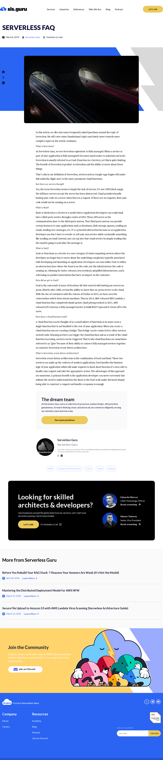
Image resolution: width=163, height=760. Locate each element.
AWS (50, 468)
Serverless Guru (32, 37)
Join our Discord (40, 738)
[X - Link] (146, 701)
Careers (6, 726)
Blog (108, 9)
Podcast (119, 9)
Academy (36, 720)
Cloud (88, 468)
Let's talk (153, 9)
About (5, 720)
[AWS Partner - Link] (155, 717)
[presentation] (138, 743)
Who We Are (95, 9)
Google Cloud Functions (69, 468)
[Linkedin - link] (152, 701)
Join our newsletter (125, 728)
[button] (51, 9)
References (78, 9)
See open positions (65, 420)
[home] (13, 9)
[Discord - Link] (158, 701)
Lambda (111, 468)
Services (51, 9)
